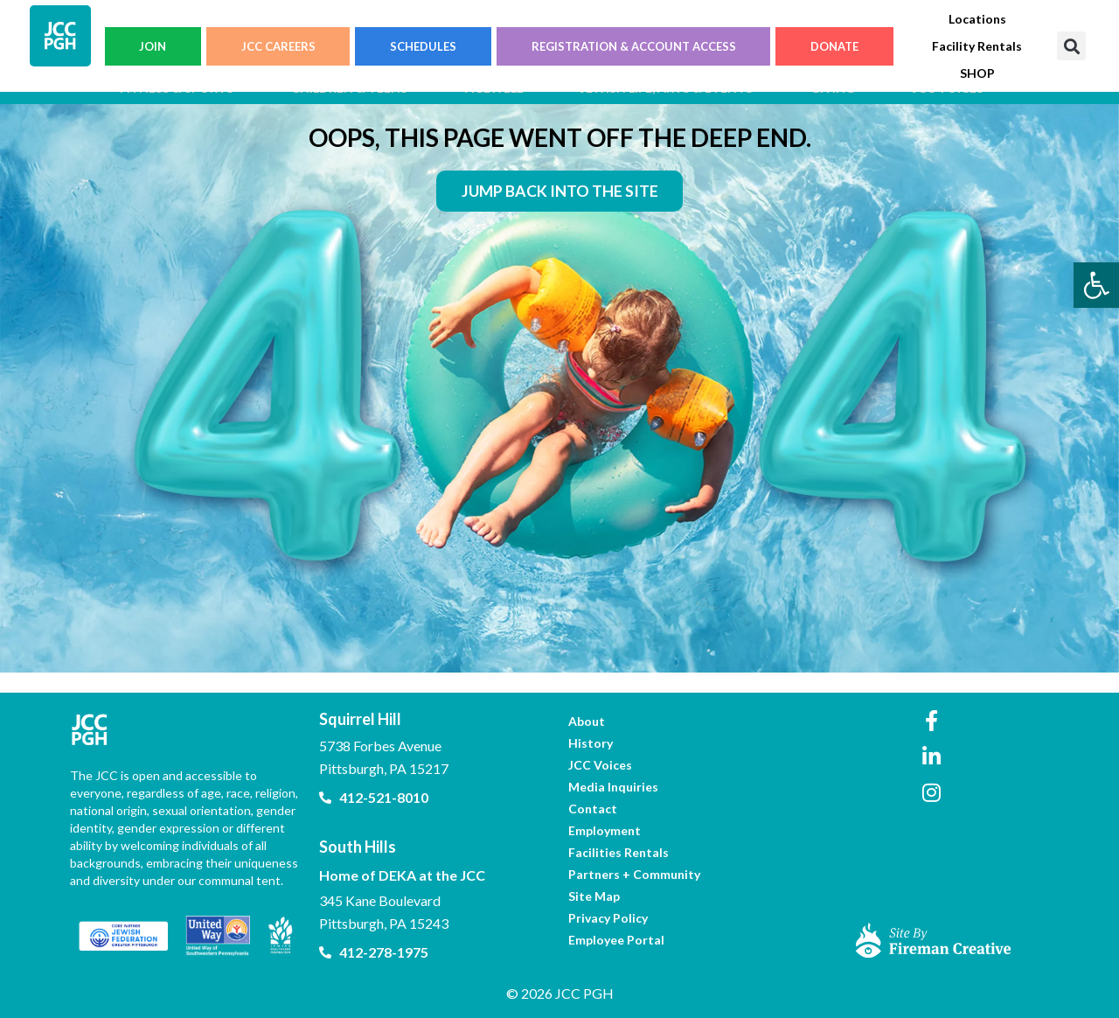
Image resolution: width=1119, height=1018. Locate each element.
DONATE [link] (834, 46)
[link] (1096, 285)
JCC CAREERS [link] (278, 46)
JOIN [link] (152, 46)
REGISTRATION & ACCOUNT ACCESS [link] (634, 46)
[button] (1071, 45)
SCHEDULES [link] (423, 46)
